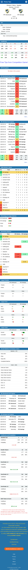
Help (14, 554)
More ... (26, 116)
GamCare (14, 544)
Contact (14, 564)
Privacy (14, 556)
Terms (13, 559)
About (14, 561)
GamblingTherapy (14, 542)
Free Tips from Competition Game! (14, 62)
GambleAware (14, 539)
